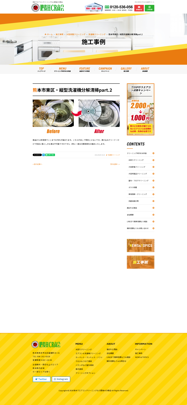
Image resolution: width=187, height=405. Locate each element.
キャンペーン (140, 349)
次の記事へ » (115, 164)
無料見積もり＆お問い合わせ (138, 228)
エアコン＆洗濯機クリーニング (88, 353)
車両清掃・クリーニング (138, 194)
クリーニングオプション (85, 373)
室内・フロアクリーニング (138, 180)
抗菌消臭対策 (134, 201)
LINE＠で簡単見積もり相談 (137, 221)
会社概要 (130, 215)
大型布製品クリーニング (138, 173)
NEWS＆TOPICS (142, 357)
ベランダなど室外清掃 (85, 365)
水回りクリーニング (136, 160)
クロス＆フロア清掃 (84, 361)
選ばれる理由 (132, 208)
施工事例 (138, 353)
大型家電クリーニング (137, 167)
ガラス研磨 (133, 187)
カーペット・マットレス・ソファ (89, 357)
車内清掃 (79, 369)
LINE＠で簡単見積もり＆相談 (118, 357)
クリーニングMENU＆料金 (137, 153)
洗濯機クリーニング (114, 155)
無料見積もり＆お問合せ (116, 361)
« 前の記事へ (37, 164)
